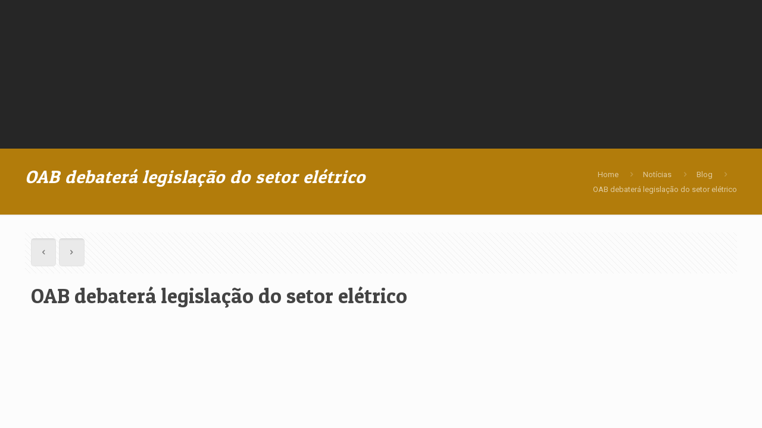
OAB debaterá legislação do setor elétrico (665, 189)
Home (608, 174)
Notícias (657, 174)
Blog (705, 174)
